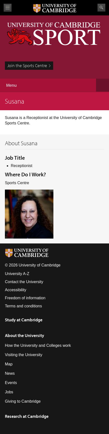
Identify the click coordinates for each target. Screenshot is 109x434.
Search (101, 8)
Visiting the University (23, 355)
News (10, 373)
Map (8, 364)
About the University (24, 335)
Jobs (9, 392)
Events (11, 383)
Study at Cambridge (23, 320)
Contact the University (24, 282)
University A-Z (17, 274)
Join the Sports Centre (27, 65)
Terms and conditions (23, 306)
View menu (8, 8)
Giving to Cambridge (23, 401)
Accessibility (15, 290)
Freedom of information (25, 298)
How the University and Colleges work (38, 345)
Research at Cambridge (26, 416)
